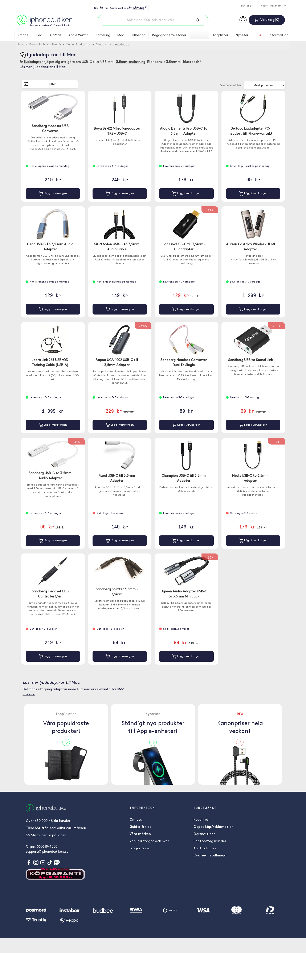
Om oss (136, 820)
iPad (39, 35)
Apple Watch (78, 35)
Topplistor (220, 35)
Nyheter (242, 35)
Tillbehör (138, 35)
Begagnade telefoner (169, 35)
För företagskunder (209, 841)
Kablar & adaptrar (78, 44)
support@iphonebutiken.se (47, 851)
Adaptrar (101, 44)
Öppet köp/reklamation (213, 827)
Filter (40, 84)
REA (259, 35)
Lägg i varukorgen (53, 193)
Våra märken (140, 834)
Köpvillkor (201, 820)
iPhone (23, 35)
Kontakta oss (204, 848)
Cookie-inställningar (210, 855)
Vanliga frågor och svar (149, 841)
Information (278, 35)
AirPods (55, 35)
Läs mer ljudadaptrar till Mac (43, 67)
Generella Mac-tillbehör (45, 44)
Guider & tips (140, 827)
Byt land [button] (246, 6)
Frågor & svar (141, 848)
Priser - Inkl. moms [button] (272, 6)
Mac (120, 35)
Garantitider (204, 834)
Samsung (103, 35)
